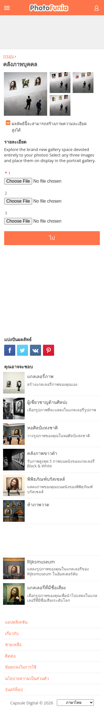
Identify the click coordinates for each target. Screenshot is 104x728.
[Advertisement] (52, 32)
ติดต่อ (10, 656)
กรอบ (8, 56)
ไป (52, 238)
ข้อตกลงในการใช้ (20, 667)
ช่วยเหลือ (13, 644)
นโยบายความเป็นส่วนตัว (27, 678)
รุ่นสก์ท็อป (14, 689)
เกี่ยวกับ (12, 633)
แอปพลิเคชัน (16, 622)
